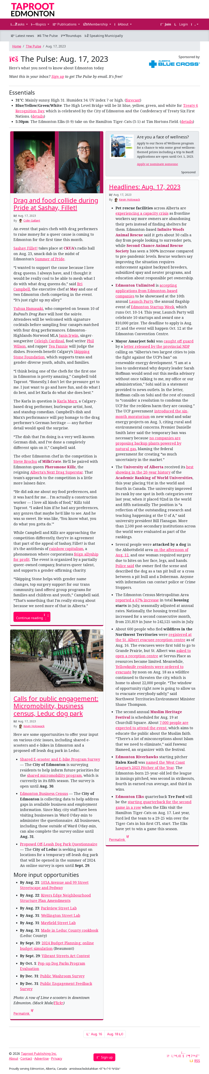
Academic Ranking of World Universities (154, 477)
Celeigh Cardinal (49, 340)
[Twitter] (173, 1056)
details (38, 116)
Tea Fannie (58, 346)
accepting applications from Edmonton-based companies (146, 290)
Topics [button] (39, 24)
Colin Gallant (31, 220)
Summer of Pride (49, 258)
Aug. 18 (115, 1034)
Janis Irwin (68, 335)
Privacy (56, 1058)
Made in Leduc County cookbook (69, 930)
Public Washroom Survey (62, 975)
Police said (125, 565)
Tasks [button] (18, 24)
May (74, 289)
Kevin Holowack (129, 199)
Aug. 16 (94, 1034)
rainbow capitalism (66, 548)
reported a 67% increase (137, 600)
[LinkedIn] (178, 1056)
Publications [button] (64, 24)
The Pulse (47, 35)
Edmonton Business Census (44, 793)
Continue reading (32, 616)
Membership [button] (96, 24)
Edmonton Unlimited (135, 285)
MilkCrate (51, 461)
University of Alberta (143, 466)
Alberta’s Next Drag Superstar (56, 472)
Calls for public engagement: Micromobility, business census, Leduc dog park (55, 706)
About (13, 1058)
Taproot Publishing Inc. (39, 1053)
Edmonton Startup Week (152, 306)
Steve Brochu (25, 461)
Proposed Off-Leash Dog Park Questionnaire (58, 844)
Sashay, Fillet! (25, 248)
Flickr (58, 1002)
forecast (133, 100)
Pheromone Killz (60, 466)
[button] (194, 24)
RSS (197, 1061)
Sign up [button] (104, 1057)
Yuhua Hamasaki (28, 308)
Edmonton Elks (130, 796)
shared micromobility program (54, 775)
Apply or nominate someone (157, 164)
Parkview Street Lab (59, 908)
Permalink (119, 839)
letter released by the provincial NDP (157, 346)
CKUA (69, 248)
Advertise (41, 1058)
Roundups (71, 35)
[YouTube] (183, 1056)
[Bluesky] (193, 1056)
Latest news (22, 35)
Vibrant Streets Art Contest (66, 955)
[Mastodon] (188, 1056)
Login (181, 24)
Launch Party (141, 301)
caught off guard (178, 341)
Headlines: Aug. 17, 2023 (144, 186)
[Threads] (198, 1056)
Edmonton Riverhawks (137, 756)
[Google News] (169, 1056)
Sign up (57, 76)
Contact (26, 1058)
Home (16, 46)
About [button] (121, 24)
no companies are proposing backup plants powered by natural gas (148, 443)
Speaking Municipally (104, 35)
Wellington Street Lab (60, 915)
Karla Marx (67, 401)
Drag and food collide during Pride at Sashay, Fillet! (55, 204)
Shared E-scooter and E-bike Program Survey (60, 759)
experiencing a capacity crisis (142, 213)
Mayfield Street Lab (58, 922)
